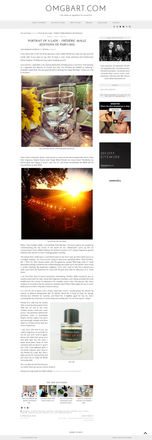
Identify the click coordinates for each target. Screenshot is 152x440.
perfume (24, 412)
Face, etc (63, 36)
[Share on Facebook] (22, 408)
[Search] (130, 27)
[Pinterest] (120, 27)
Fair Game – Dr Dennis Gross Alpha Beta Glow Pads (75, 418)
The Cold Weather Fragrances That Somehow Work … (66, 401)
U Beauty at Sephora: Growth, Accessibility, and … (84, 401)
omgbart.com (76, 9)
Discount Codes (58, 22)
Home (34, 33)
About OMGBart (39, 22)
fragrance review (62, 411)
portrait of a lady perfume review (57, 412)
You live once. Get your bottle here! (67, 371)
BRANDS (89, 22)
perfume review (35, 412)
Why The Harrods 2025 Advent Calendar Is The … (29, 401)
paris (86, 411)
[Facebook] (123, 27)
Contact (116, 22)
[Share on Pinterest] (27, 408)
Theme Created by (121, 437)
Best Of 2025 (75, 22)
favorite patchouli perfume (42, 411)
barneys (26, 411)
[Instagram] (117, 27)
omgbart (52, 49)
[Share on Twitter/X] (24, 408)
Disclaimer (102, 22)
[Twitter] (114, 27)
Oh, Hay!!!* (28, 417)
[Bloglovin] (127, 27)
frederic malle (77, 411)
